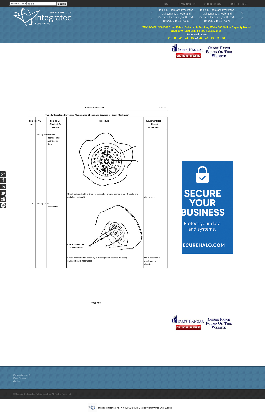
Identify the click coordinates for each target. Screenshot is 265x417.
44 (186, 38)
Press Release (19, 378)
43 (180, 38)
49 (212, 38)
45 (192, 38)
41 (169, 38)
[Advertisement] (91, 69)
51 (223, 38)
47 (200, 38)
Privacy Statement (21, 375)
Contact (16, 381)
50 (218, 38)
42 (175, 38)
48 (206, 38)
